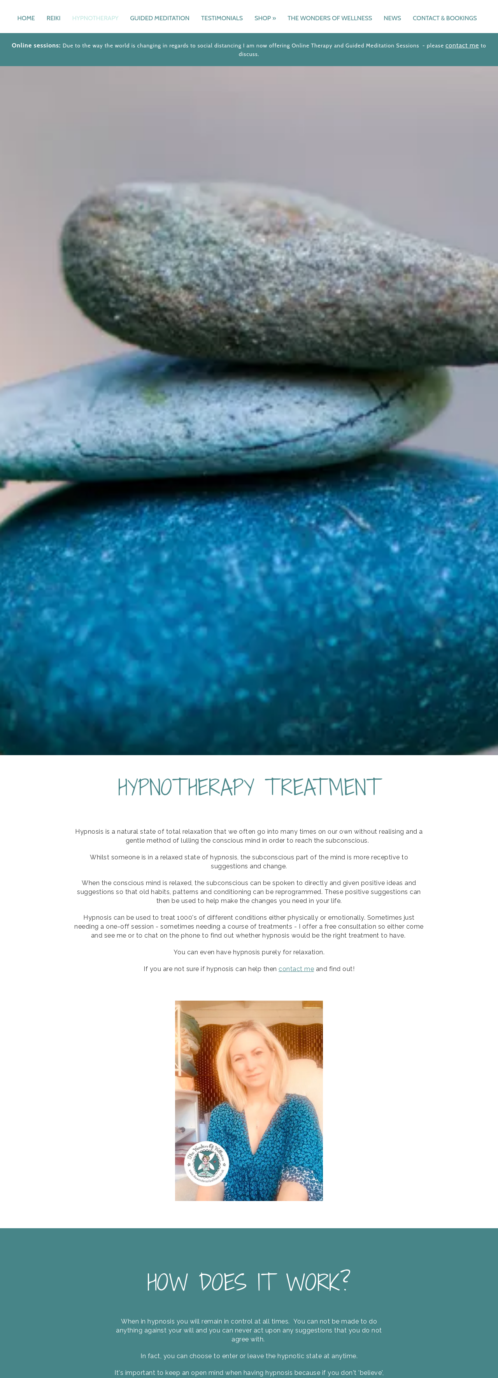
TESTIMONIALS (222, 18)
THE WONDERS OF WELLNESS (330, 18)
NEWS (392, 18)
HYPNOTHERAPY (95, 18)
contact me (462, 45)
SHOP (265, 18)
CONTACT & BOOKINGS (445, 18)
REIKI (54, 18)
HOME (26, 18)
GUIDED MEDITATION (159, 18)
